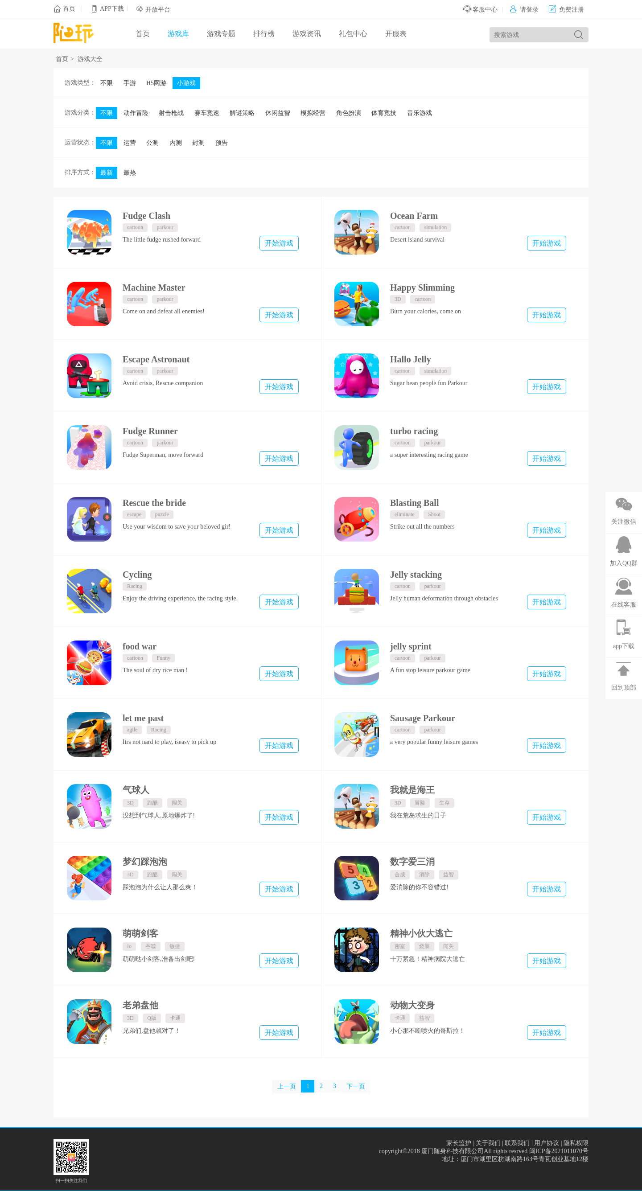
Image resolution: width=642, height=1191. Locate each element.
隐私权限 (576, 1143)
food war (139, 646)
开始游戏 (279, 243)
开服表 (396, 33)
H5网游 (156, 83)
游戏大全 (90, 59)
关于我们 (488, 1143)
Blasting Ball (414, 503)
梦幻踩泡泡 (145, 862)
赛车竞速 (206, 113)
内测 (175, 143)
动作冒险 (135, 113)
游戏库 (178, 33)
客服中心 (480, 9)
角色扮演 (348, 113)
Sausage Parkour (422, 718)
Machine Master (154, 287)
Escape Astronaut (156, 359)
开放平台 (157, 9)
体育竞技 (383, 113)
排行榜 (264, 33)
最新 (106, 172)
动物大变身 (412, 1005)
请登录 (524, 9)
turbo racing (414, 431)
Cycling (137, 574)
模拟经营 (312, 113)
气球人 (136, 790)
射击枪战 (171, 113)
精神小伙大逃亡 (421, 933)
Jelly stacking (416, 574)
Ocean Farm (414, 216)
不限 (106, 83)
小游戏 (186, 83)
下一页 (355, 1086)
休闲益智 (277, 113)
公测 (152, 143)
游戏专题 (221, 33)
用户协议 (546, 1143)
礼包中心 (353, 33)
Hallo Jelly (410, 359)
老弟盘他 (140, 1005)
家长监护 (458, 1143)
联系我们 (517, 1143)
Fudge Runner (150, 431)
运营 (129, 143)
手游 (129, 83)
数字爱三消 (412, 862)
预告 (221, 143)
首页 (69, 8)
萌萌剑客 (140, 933)
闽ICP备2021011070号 (558, 1151)
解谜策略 (242, 113)
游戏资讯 (306, 33)
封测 (198, 143)
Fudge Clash (146, 216)
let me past (143, 718)
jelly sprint (411, 646)
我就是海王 (412, 790)
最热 (129, 172)
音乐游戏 (419, 113)
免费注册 (566, 9)
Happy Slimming (422, 287)
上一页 (286, 1086)
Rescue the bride (154, 503)
